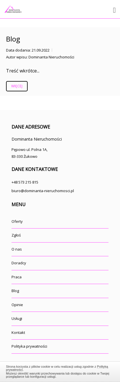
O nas (17, 249)
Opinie (17, 304)
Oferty (17, 221)
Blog (13, 39)
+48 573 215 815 (25, 182)
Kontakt (18, 332)
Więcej (16, 86)
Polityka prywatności (29, 346)
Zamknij (60, 370)
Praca (17, 276)
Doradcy (19, 262)
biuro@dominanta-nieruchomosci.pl (43, 190)
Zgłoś (16, 235)
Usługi (17, 318)
